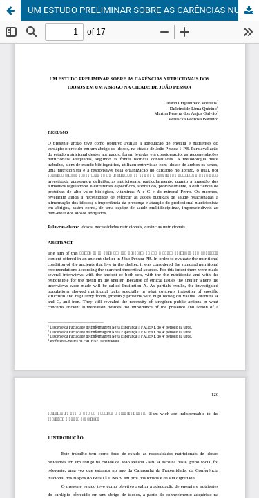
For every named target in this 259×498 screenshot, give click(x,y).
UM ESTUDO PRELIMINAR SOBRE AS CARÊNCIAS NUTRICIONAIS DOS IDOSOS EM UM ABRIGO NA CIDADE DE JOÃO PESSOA (143, 10)
